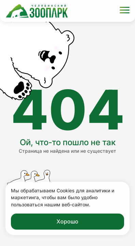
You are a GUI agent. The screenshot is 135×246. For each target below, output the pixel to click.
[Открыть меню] (125, 11)
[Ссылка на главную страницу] (36, 11)
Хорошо (67, 221)
